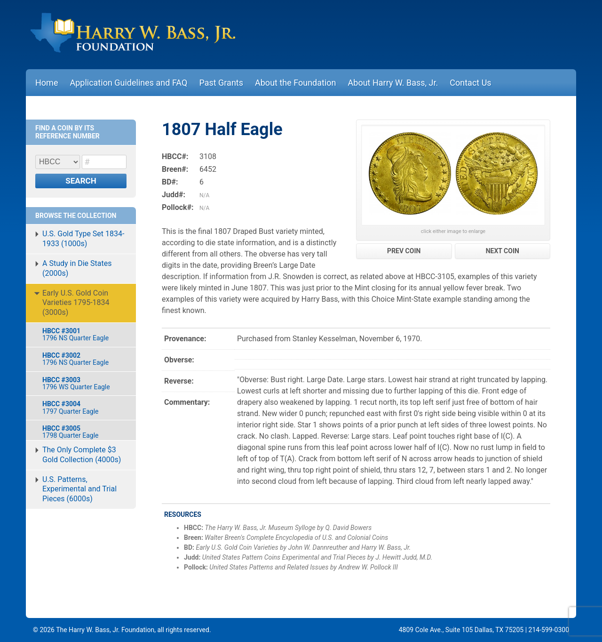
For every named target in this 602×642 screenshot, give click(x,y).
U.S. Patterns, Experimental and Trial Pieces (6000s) (79, 489)
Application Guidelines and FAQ (128, 83)
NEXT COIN (502, 251)
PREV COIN (403, 251)
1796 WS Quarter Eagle (84, 383)
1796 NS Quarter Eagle (84, 334)
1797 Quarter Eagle (84, 407)
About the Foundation (295, 83)
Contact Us (470, 83)
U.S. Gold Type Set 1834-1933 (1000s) (83, 238)
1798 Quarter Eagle (84, 432)
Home (46, 83)
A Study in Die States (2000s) (76, 268)
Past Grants (221, 83)
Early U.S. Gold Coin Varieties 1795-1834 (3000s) (76, 303)
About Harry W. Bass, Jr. (393, 83)
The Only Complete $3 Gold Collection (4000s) (81, 454)
